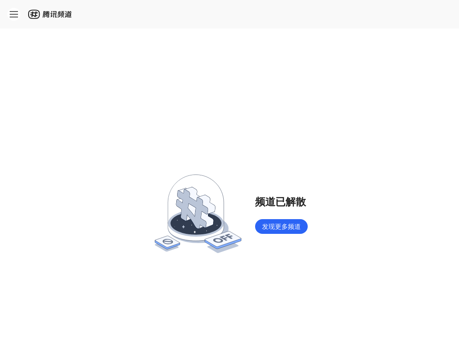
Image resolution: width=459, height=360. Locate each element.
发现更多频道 (281, 226)
